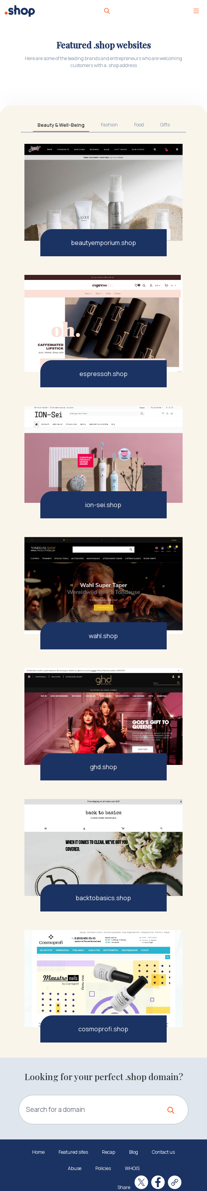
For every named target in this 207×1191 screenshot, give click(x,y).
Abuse (74, 1168)
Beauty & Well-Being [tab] (61, 125)
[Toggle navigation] (196, 11)
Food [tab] (139, 124)
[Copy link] (174, 1182)
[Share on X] (141, 1182)
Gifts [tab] (165, 124)
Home (38, 1152)
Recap (108, 1152)
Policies (103, 1168)
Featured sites (73, 1152)
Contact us (163, 1152)
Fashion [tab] (109, 124)
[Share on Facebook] (158, 1182)
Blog (133, 1152)
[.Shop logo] (20, 11)
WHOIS (132, 1168)
